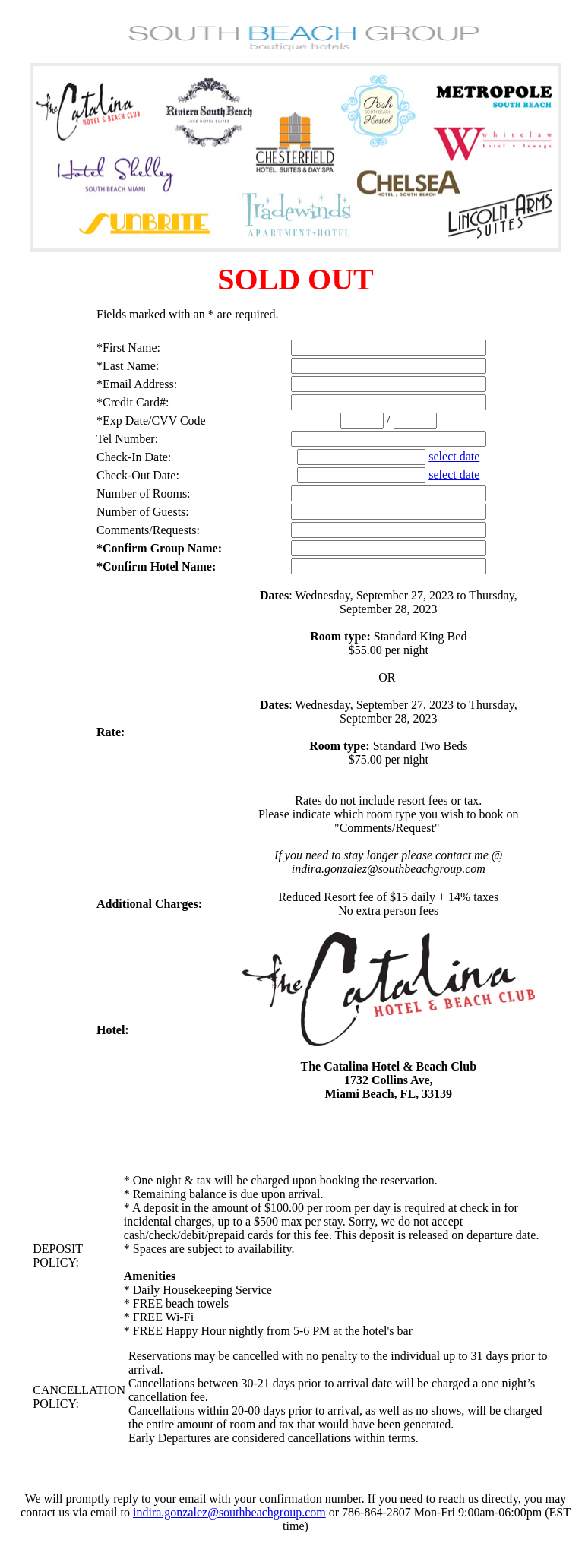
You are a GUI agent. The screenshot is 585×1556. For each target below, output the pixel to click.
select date (453, 456)
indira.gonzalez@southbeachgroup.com (229, 1512)
